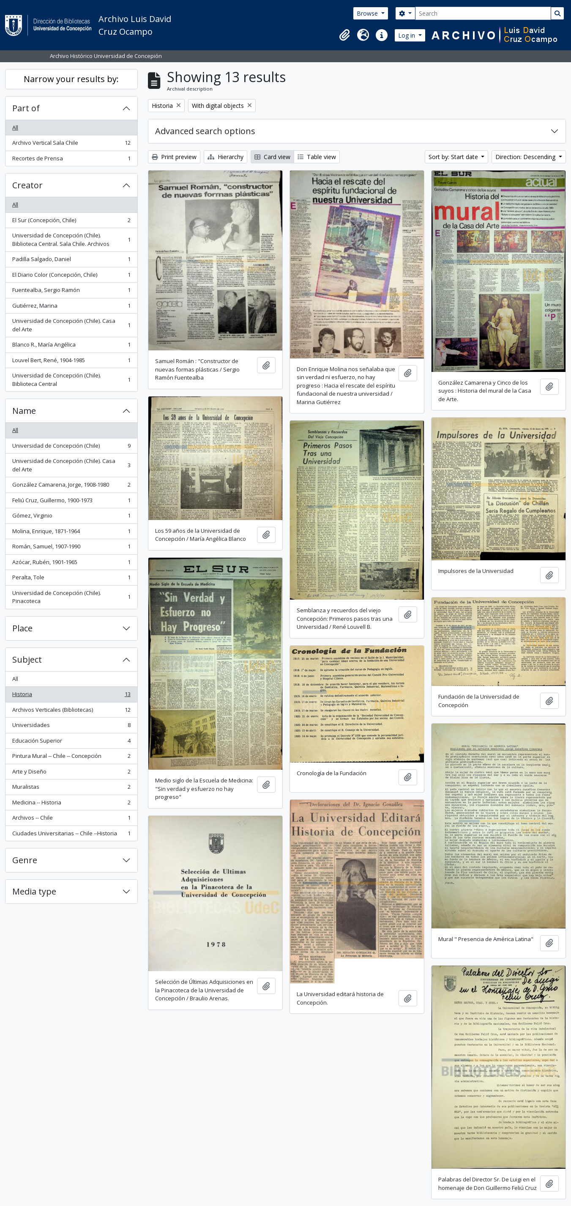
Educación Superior (71, 742)
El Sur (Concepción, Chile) (71, 222)
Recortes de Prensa (71, 160)
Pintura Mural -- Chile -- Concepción (71, 757)
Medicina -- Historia (71, 804)
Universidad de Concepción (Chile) (71, 447)
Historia (71, 696)
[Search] (483, 13)
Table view (317, 157)
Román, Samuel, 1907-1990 (71, 548)
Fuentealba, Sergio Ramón (71, 291)
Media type (34, 891)
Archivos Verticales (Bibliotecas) (71, 711)
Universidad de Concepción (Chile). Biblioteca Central (71, 380)
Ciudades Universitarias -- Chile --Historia (71, 835)
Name (24, 410)
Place (22, 628)
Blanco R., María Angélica (71, 346)
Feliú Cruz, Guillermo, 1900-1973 (71, 502)
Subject (27, 659)
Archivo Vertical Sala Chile (71, 144)
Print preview (174, 157)
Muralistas (71, 788)
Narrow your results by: (71, 79)
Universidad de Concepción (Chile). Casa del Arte (71, 325)
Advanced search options (205, 131)
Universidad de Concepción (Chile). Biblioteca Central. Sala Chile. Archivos (71, 239)
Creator (27, 185)
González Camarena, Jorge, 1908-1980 (71, 486)
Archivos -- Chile (71, 819)
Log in (407, 35)
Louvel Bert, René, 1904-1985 (71, 362)
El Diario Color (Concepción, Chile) (71, 276)
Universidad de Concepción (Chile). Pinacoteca (71, 597)
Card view (272, 157)
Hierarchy (225, 157)
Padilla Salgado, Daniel (71, 261)
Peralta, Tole (71, 579)
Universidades (71, 726)
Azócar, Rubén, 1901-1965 (71, 564)
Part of (26, 108)
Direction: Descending (526, 157)
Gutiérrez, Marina (71, 307)
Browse (368, 13)
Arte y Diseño (71, 773)
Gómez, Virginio (71, 517)
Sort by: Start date (454, 157)
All (15, 127)
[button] (344, 35)
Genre (24, 860)
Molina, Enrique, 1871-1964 (71, 533)
